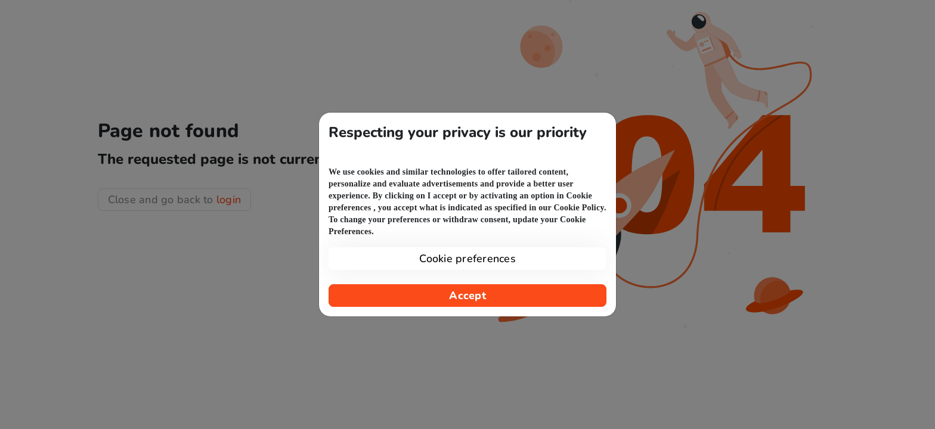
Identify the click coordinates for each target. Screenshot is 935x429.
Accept (467, 295)
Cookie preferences (467, 258)
